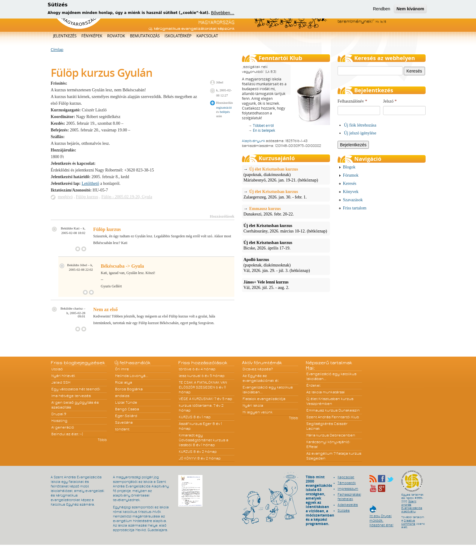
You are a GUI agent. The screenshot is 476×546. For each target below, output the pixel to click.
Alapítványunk (253, 141)
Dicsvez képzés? (258, 369)
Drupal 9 (58, 414)
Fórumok (351, 175)
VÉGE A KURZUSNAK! (196, 399)
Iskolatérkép (178, 36)
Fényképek (91, 36)
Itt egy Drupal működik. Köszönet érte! (381, 517)
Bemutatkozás (145, 36)
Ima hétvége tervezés (71, 396)
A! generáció (62, 427)
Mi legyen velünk (258, 412)
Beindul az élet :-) (67, 434)
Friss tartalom (354, 208)
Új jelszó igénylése (360, 133)
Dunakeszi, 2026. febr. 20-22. (285, 211)
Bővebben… (222, 11)
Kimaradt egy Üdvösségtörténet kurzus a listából (203, 440)
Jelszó (390, 101)
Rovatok (116, 36)
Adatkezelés (348, 505)
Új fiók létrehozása (360, 125)
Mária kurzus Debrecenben (330, 435)
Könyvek (351, 191)
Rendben (381, 7)
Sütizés (344, 510)
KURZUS (185, 417)
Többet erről (263, 125)
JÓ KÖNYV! (187, 458)
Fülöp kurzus (87, 197)
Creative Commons (408, 522)
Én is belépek (264, 130)
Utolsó (57, 369)
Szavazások (353, 200)
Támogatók (347, 483)
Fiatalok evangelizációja (264, 399)
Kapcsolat (207, 36)
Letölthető (90, 183)
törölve (185, 369)
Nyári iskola (253, 405)
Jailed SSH (60, 382)
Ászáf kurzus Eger (195, 424)
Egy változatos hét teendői (75, 389)
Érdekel (313, 385)
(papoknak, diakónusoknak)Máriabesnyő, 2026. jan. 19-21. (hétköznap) (285, 174)
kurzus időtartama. (195, 405)
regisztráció (224, 107)
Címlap (57, 50)
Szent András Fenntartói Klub (332, 417)
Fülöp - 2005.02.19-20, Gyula (126, 197)
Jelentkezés (64, 36)
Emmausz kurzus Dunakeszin (333, 410)
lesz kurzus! (190, 376)
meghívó (65, 197)
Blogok (349, 167)
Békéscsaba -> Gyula (122, 266)
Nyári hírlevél (63, 376)
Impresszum (348, 488)
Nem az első (105, 309)
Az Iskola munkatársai (325, 392)
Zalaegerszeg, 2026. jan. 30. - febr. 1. (285, 194)
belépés (225, 112)
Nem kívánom (410, 7)
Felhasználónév (352, 101)
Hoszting (59, 421)
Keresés (349, 183)
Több (102, 440)
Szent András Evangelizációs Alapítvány (411, 506)
